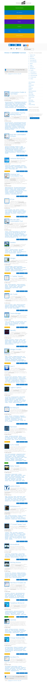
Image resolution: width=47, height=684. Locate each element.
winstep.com (14, 541)
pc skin (6, 289)
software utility (18, 448)
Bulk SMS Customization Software (18, 103)
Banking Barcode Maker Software (17, 93)
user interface (7, 365)
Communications (32, 53)
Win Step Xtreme (8, 541)
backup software (14, 634)
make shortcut (15, 218)
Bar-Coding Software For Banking (15, 94)
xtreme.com (7, 542)
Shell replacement (19, 523)
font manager (9, 389)
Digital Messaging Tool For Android (14, 115)
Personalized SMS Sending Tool (20, 119)
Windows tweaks (14, 442)
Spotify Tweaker (16, 311)
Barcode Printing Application (14, 203)
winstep (10, 545)
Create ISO (18, 486)
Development (31, 56)
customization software (19, 670)
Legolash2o (7, 274)
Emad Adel (11, 503)
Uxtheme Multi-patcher (17, 127)
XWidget (12, 226)
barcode (20, 204)
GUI (19, 309)
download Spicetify (8, 309)
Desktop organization (12, 252)
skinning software (14, 522)
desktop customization (15, 525)
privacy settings (8, 442)
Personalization (13, 181)
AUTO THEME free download (10, 422)
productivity (16, 368)
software (24, 204)
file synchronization (19, 636)
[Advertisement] (11, 30)
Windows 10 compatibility (15, 133)
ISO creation (13, 486)
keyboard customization (17, 370)
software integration (21, 181)
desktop (10, 218)
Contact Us (21, 673)
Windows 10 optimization (12, 179)
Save (26, 78)
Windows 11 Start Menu (20, 350)
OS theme (14, 466)
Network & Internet (32, 63)
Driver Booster (32, 26)
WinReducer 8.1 (15, 474)
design (6, 464)
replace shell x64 (10, 616)
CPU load (16, 407)
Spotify (17, 309)
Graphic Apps (31, 60)
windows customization (8, 657)
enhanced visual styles (14, 524)
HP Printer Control (33, 45)
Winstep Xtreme (14, 544)
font (6, 389)
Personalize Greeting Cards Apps (20, 155)
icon (11, 220)
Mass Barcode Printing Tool (18, 200)
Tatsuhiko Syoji (16, 384)
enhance (19, 442)
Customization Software (9, 119)
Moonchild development (20, 561)
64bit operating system (18, 618)
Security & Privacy (32, 65)
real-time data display (21, 406)
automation (7, 423)
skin (19, 292)
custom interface (21, 522)
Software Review (21, 95)
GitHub (16, 426)
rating (18, 41)
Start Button (15, 345)
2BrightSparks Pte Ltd (15, 638)
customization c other (18, 668)
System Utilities (31, 68)
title (12, 41)
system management (9, 272)
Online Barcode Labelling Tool (14, 199)
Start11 (12, 334)
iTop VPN (32, 38)
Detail (18, 78)
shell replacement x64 (18, 616)
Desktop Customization (18, 234)
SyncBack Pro (14, 625)
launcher (6, 597)
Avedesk (13, 211)
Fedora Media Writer (33, 28)
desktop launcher (16, 600)
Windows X (23, 133)
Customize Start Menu (22, 347)
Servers (30, 66)
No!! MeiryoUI (14, 376)
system (24, 443)
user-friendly (22, 369)
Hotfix (14, 178)
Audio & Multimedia (32, 50)
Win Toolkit (13, 262)
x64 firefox (22, 565)
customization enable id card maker (15, 662)
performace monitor (22, 407)
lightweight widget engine (21, 329)
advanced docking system (17, 545)
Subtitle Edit (32, 35)
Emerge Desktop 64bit (17, 606)
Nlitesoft (17, 178)
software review (13, 157)
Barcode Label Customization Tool (16, 188)
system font (12, 385)
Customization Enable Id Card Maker (18, 61)
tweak (6, 252)
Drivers (39, 8)
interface (14, 469)
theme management (19, 428)
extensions (17, 307)
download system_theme (21, 466)
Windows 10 (7, 96)
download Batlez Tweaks (19, 445)
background (12, 426)
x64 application (18, 275)
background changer (21, 424)
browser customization (9, 562)
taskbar (14, 254)
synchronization (8, 637)
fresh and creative (13, 161)
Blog (30, 8)
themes (21, 307)
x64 (24, 116)
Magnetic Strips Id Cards (9, 71)
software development (9, 465)
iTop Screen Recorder (34, 43)
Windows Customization (17, 180)
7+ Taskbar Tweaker (16, 244)
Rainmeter (13, 395)
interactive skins (10, 406)
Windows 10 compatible (22, 542)
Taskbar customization (21, 252)
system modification (19, 135)
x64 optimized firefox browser (14, 565)
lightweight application (18, 236)
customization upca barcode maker (10, 664)
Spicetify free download (9, 312)
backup (20, 637)
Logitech (6, 370)
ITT (18, 503)
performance (19, 505)
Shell (19, 524)
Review (17, 116)
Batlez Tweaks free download (10, 446)
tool (17, 205)
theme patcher (8, 135)
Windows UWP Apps (32, 72)
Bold (25, 388)
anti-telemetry (19, 501)
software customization (9, 134)
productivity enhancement (9, 428)
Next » (13, 38)
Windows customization (12, 483)
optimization (13, 447)
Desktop (30, 54)
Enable (14, 72)
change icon (7, 217)
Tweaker (10, 310)
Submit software (35, 8)
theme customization (15, 468)
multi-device (10, 369)
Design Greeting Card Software (19, 156)
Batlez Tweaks (14, 434)
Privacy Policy (13, 673)
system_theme (15, 454)
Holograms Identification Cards (10, 75)
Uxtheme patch (7, 133)
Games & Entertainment (33, 59)
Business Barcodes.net (9, 70)
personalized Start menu (15, 349)
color (6, 466)
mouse (20, 368)
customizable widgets (9, 234)
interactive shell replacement (19, 617)
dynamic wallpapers (8, 424)
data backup (14, 637)
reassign (6, 366)
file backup (7, 636)
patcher (25, 134)
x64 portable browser (12, 563)
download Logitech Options (10, 367)
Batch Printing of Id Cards (21, 72)
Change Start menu (11, 350)
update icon (19, 221)
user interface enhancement (14, 388)
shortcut (6, 221)
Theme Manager (15, 282)
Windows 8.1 (23, 486)
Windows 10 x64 (33, 23)
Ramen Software (15, 255)
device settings (22, 365)
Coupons (25, 8)
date (20, 41)
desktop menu (7, 598)
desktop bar (23, 599)
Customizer (7, 235)
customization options (9, 666)
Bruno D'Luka (16, 465)
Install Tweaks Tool (12, 505)
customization (15, 204)
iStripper (31, 33)
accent (10, 469)
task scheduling (8, 634)
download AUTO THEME (19, 425)
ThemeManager (12, 293)
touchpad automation (15, 365)
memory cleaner (12, 445)
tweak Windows (21, 274)
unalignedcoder (8, 425)
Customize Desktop (18, 237)
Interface (21, 525)
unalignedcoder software (20, 422)
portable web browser (18, 562)
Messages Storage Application (10, 120)
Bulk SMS (21, 116)
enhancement (21, 597)
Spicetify (13, 298)
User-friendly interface (13, 253)
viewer (13, 407)
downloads (15, 41)
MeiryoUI (10, 384)
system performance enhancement (16, 239)
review (24, 307)
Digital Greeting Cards (9, 155)
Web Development (32, 69)
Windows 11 (20, 345)
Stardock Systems (22, 346)
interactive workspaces (21, 543)
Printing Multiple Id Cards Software (20, 70)
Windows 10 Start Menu (13, 347)
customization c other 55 (11, 670)
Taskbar (6, 347)
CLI (20, 311)
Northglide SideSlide (16, 599)
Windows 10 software (14, 217)
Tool (10, 93)
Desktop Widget (13, 235)
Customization (21, 73)
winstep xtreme (8, 544)
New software (11, 8)
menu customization (18, 660)
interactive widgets (8, 600)
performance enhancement (16, 444)
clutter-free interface (15, 598)
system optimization (13, 274)
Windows (6, 388)
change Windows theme (19, 427)
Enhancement (7, 182)
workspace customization (13, 597)
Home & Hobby (31, 62)
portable (10, 326)
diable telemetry (22, 503)
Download (22, 78)
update (14, 272)
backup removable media (15, 635)
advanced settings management (11, 580)
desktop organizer (8, 599)
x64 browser (12, 561)
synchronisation (13, 636)
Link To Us (6, 673)
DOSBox (31, 47)
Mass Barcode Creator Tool (15, 96)
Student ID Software (8, 72)
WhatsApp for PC (33, 36)
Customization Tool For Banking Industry (17, 82)
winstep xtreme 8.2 (13, 542)
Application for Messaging (10, 114)
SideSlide (13, 588)
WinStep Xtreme (15, 531)
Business (30, 51)
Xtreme (19, 544)
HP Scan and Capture (34, 30)
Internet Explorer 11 (34, 40)
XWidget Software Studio (21, 235)
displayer (6, 404)
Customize (22, 178)
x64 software (7, 290)
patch (17, 137)
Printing (6, 74)
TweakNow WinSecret (17, 571)
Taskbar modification (15, 348)
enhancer (23, 275)
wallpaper (12, 427)
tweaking (10, 507)
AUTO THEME (14, 413)
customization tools (18, 659)
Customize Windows (8, 178)
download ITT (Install (9, 504)
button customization (13, 366)
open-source (20, 310)
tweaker (12, 443)
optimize (6, 507)
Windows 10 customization (10, 275)
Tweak (6, 483)
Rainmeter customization (13, 404)
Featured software (7, 8)
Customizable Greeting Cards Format (15, 158)
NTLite (12, 168)
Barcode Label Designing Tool (10, 205)
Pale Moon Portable (20, 563)
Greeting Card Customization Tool (16, 143)
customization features (9, 659)
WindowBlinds (14, 513)
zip (24, 636)
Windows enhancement (21, 272)
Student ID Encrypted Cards (20, 74)
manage (21, 388)
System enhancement (22, 253)
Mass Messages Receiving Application (12, 117)
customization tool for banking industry (18, 663)
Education (30, 57)
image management (8, 180)
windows (6, 199)
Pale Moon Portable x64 (18, 551)
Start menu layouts (8, 345)
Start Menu (7, 346)
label (11, 204)
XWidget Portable (15, 318)
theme (25, 289)
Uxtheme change (12, 137)
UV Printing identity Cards (21, 75)
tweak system (7, 444)
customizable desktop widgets (10, 329)
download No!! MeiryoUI (15, 386)
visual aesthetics (14, 387)
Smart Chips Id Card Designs (20, 71)
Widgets (30, 71)
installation (7, 500)
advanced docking (22, 598)
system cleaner (23, 582)
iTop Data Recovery (33, 41)
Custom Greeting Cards (15, 162)
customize (11, 254)
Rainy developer (8, 407)
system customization (22, 179)
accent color (10, 466)
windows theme (16, 290)
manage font (22, 384)
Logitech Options (15, 356)
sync (17, 637)
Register (21, 17)
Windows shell (23, 524)
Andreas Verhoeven (12, 221)
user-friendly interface (9, 236)
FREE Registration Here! (35, 86)
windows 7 (19, 581)
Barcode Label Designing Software (15, 92)
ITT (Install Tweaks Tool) (18, 493)
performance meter (14, 405)
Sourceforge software (9, 615)
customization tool (20, 664)
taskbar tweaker (20, 254)
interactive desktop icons (21, 220)
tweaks (24, 506)
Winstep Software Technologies (11, 543)
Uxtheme (13, 135)
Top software (16, 8)
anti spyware (19, 580)
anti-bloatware (13, 501)
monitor (15, 406)
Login (13, 17)
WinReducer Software (22, 487)
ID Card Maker (11, 74)
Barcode (31, 31)
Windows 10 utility (8, 255)
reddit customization (15, 657)
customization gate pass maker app (10, 669)
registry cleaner (13, 581)
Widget (12, 237)
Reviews (20, 8)
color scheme (22, 465)
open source (10, 464)
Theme (6, 523)
